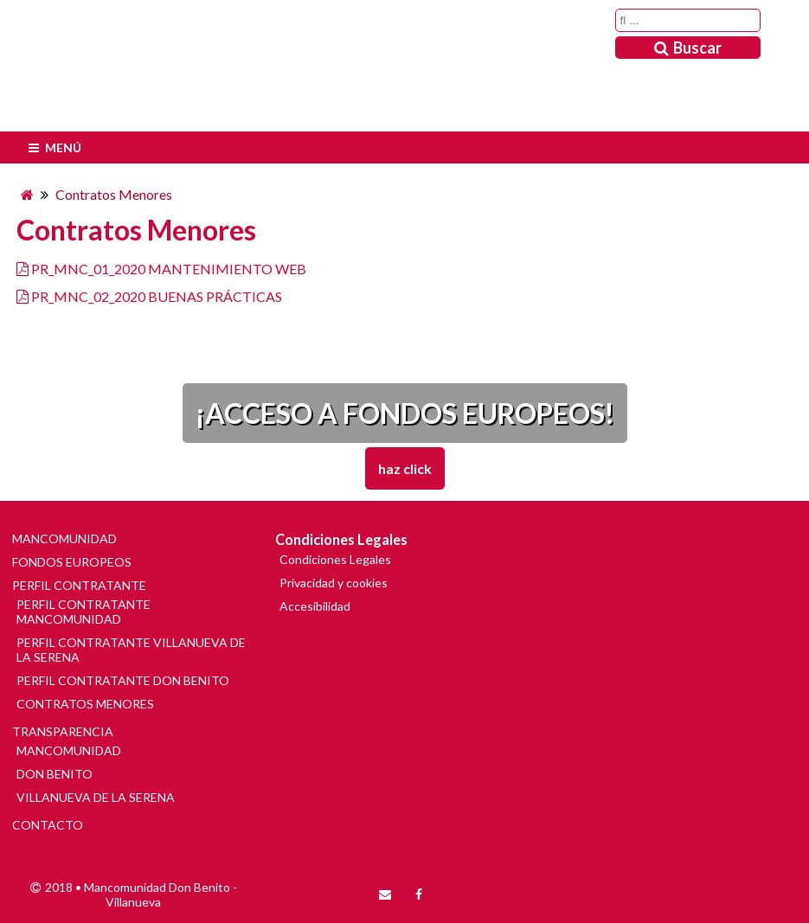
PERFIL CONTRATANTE (79, 585)
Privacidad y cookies (333, 582)
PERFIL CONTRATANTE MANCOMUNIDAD (83, 611)
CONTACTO (47, 824)
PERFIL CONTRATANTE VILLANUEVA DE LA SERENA (131, 649)
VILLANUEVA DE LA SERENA (95, 797)
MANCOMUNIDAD (64, 538)
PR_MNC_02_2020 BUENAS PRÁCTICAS (156, 296)
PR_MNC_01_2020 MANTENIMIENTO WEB (168, 268)
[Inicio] (27, 194)
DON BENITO (54, 773)
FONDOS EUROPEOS (72, 561)
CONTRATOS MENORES (85, 703)
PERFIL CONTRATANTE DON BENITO (122, 680)
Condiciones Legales (335, 559)
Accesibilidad (314, 606)
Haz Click (405, 468)
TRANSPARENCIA (62, 731)
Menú (53, 147)
